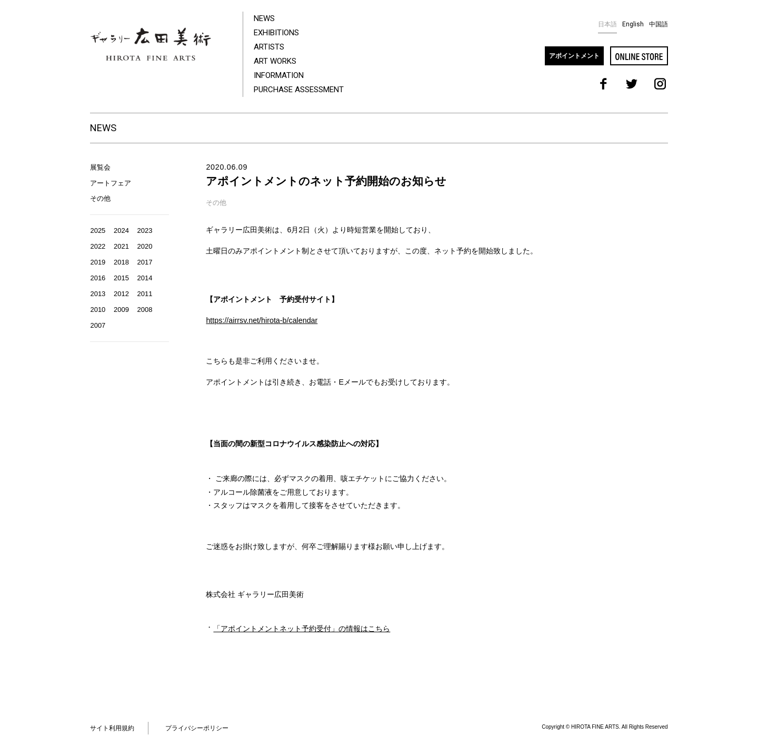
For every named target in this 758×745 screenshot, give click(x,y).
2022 (97, 246)
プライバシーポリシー (196, 728)
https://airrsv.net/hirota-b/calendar (261, 320)
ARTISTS (269, 47)
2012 (121, 294)
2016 (97, 278)
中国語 (658, 24)
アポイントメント (574, 56)
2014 (145, 278)
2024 (121, 230)
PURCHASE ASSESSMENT (299, 89)
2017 (145, 262)
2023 (145, 230)
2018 (121, 262)
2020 (145, 246)
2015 (121, 278)
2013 (97, 294)
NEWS (264, 18)
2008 (145, 309)
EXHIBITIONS (276, 32)
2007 (97, 325)
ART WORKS (275, 61)
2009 (121, 309)
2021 (121, 246)
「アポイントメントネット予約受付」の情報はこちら (301, 628)
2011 (145, 294)
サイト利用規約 (112, 728)
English (633, 24)
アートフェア (110, 183)
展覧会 (100, 167)
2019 (97, 262)
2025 (97, 230)
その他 (100, 198)
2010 (97, 309)
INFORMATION (279, 75)
